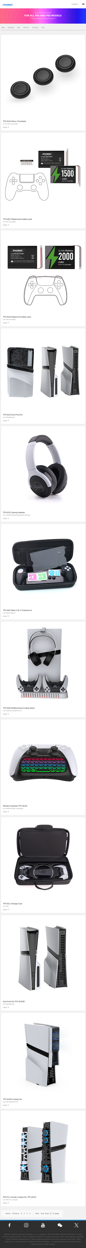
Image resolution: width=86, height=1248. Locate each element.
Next (37, 1213)
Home (8, 1213)
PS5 (3, 27)
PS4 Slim (35, 27)
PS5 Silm (11, 27)
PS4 (18, 27)
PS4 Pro (26, 27)
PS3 (43, 27)
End (42, 1213)
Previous (15, 1213)
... (33, 1213)
